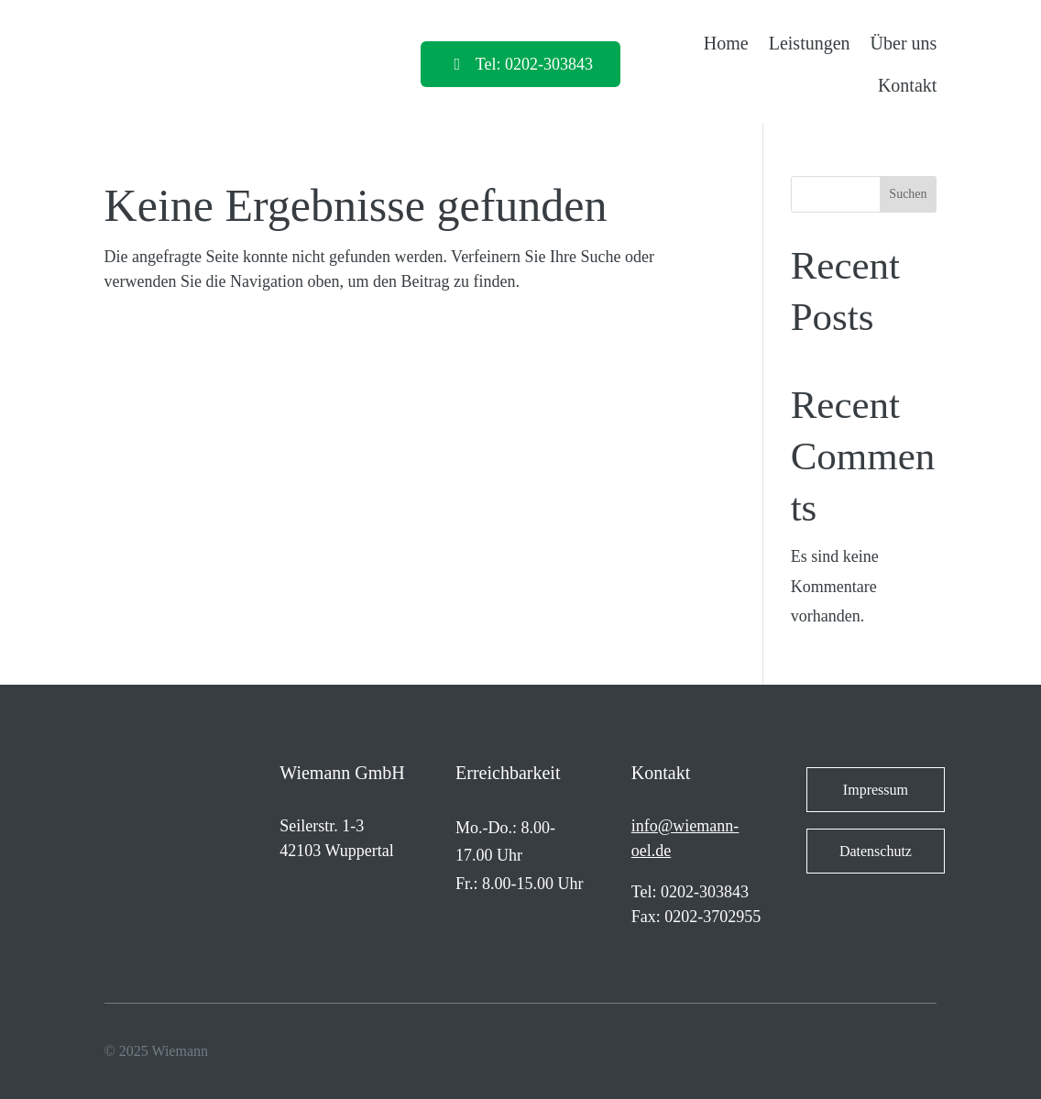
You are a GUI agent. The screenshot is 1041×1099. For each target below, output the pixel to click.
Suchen (907, 194)
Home (726, 43)
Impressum (875, 789)
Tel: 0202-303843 (534, 64)
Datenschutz (875, 851)
